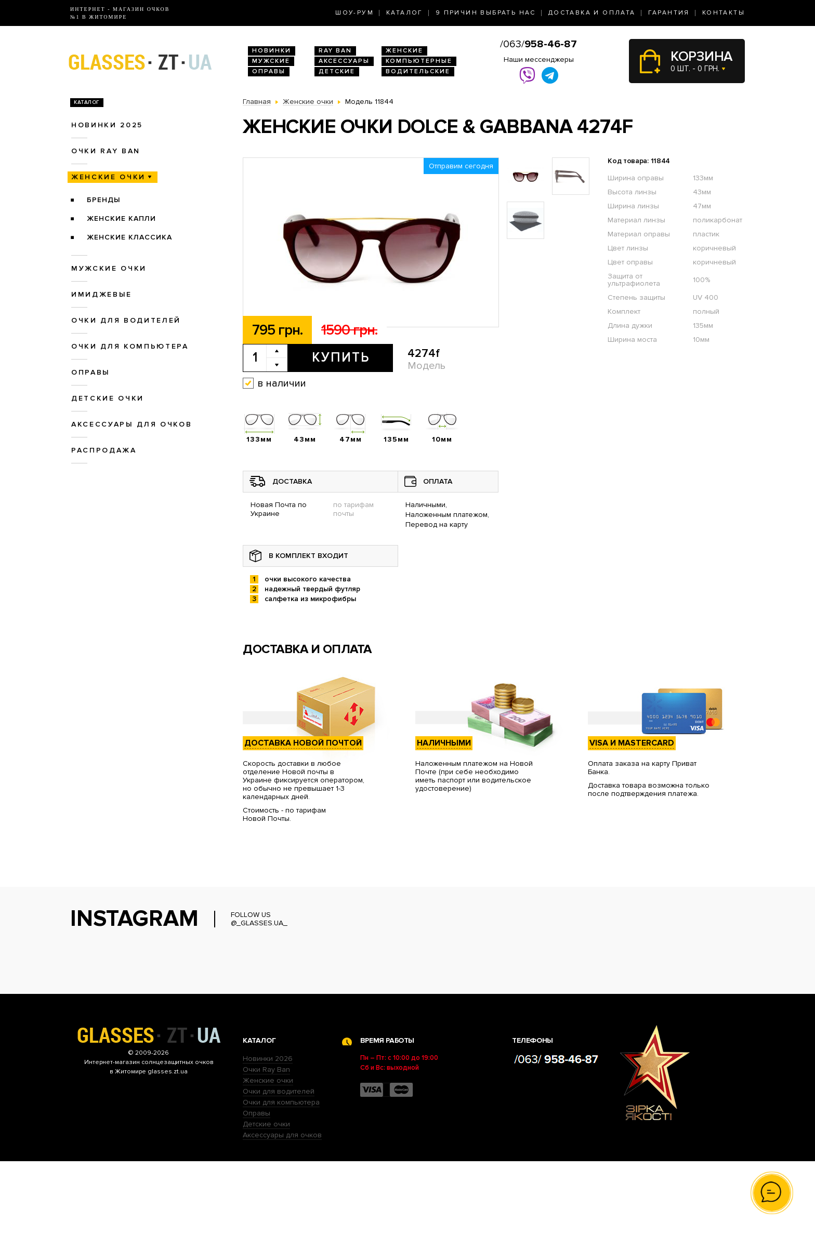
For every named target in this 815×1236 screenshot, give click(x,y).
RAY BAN (335, 51)
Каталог (404, 13)
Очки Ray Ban (266, 1144)
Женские (404, 51)
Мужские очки (109, 268)
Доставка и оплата (592, 13)
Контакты (723, 13)
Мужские (271, 61)
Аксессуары (344, 61)
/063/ (538, 44)
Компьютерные (419, 61)
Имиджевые (101, 294)
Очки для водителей (126, 320)
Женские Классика (129, 237)
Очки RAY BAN (105, 151)
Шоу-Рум (354, 13)
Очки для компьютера (130, 346)
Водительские (418, 71)
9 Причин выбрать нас (486, 13)
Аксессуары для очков (131, 424)
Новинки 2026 (268, 1133)
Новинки (271, 51)
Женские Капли (121, 218)
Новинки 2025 (107, 125)
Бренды (104, 199)
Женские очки (108, 176)
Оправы (268, 71)
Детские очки (107, 398)
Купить (341, 357)
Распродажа (104, 450)
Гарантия (669, 13)
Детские (337, 71)
